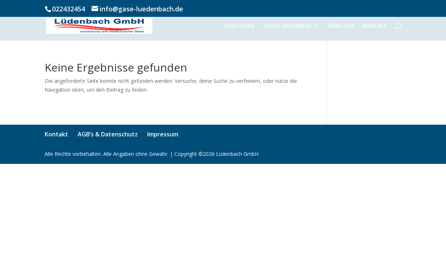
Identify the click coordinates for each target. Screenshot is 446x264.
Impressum (162, 134)
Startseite (239, 26)
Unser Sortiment (287, 26)
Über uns (341, 26)
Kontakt (375, 26)
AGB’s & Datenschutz (108, 134)
